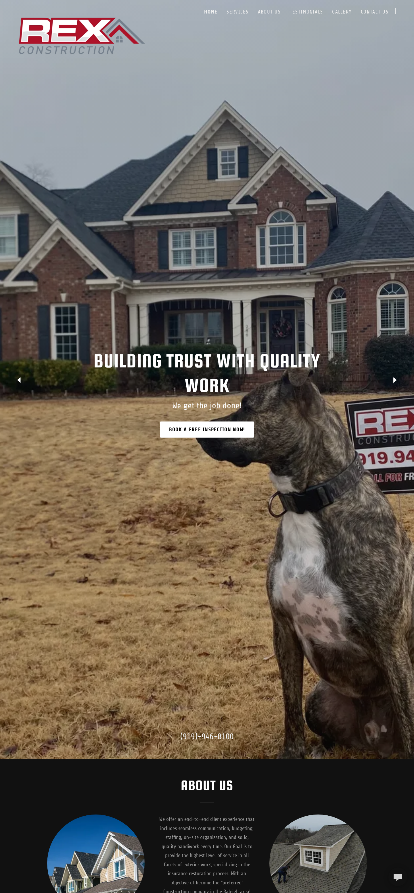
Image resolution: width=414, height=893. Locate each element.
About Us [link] (269, 12)
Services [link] (237, 12)
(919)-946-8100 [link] (207, 736)
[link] (81, 10)
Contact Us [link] (374, 12)
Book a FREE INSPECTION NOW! (207, 429)
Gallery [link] (342, 12)
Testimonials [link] (306, 12)
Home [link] (210, 12)
